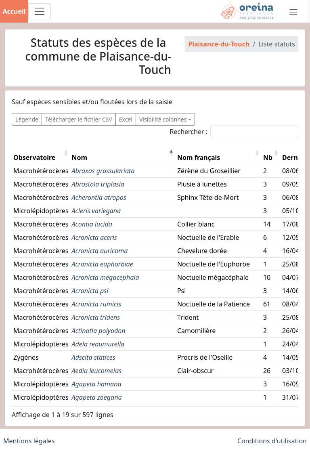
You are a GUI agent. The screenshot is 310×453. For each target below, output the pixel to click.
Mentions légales (29, 440)
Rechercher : (188, 131)
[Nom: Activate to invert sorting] (123, 152)
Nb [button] (267, 157)
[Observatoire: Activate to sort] (41, 152)
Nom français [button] (198, 157)
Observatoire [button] (34, 157)
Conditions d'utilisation (272, 440)
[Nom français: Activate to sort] (219, 152)
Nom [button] (80, 157)
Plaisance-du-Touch (218, 44)
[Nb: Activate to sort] (271, 152)
